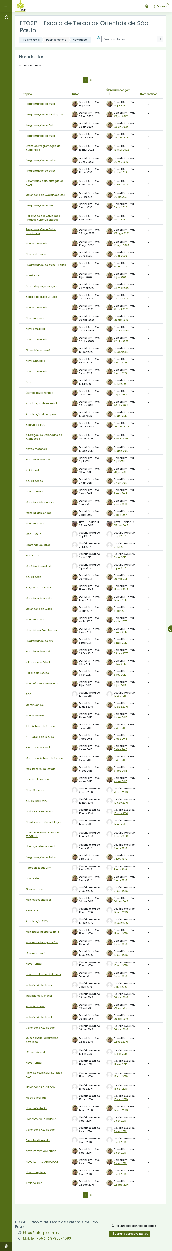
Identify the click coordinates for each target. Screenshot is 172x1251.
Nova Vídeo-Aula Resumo (42, 683)
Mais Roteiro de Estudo (40, 769)
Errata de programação (41, 286)
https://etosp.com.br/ (41, 1232)
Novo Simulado (35, 361)
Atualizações (34, 481)
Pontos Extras (34, 491)
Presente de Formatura (41, 1119)
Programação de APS (40, 205)
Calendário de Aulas (39, 609)
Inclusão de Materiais (39, 985)
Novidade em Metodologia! (43, 822)
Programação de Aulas (41, 104)
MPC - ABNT (33, 534)
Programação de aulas (41, 160)
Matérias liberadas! (38, 566)
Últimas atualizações (39, 393)
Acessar (161, 6)
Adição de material (38, 587)
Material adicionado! (39, 513)
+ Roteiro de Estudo (38, 662)
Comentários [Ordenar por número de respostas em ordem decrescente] (148, 94)
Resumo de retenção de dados (134, 1226)
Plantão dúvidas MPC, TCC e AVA (44, 1074)
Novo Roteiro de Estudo (41, 1151)
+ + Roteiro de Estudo (40, 737)
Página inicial (31, 39)
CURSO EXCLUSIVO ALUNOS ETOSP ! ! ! (42, 834)
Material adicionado (39, 459)
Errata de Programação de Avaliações (43, 148)
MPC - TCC (33, 555)
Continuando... (35, 705)
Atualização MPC (37, 801)
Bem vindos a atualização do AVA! (45, 183)
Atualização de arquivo (41, 414)
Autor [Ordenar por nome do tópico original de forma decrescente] (75, 94)
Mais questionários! (38, 900)
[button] (98, 39)
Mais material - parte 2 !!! (42, 942)
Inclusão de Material (39, 996)
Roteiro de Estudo (37, 673)
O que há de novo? (38, 350)
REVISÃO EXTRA (35, 1006)
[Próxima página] (96, 80)
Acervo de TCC (36, 425)
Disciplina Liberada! (38, 1140)
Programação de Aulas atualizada (41, 231)
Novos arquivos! (36, 1172)
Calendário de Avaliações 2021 (45, 195)
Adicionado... (34, 470)
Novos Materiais (36, 254)
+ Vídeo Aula (34, 1183)
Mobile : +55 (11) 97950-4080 (47, 1238)
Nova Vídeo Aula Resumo (42, 630)
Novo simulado (35, 329)
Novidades (80, 39)
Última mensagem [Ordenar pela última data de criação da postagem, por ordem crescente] (118, 90)
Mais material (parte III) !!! (42, 932)
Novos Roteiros (35, 715)
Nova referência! (36, 1108)
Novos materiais (36, 243)
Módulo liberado (36, 1052)
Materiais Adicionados (40, 502)
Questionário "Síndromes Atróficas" (42, 1039)
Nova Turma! (34, 964)
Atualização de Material (41, 403)
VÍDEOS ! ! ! (32, 910)
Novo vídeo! (33, 878)
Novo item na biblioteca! (42, 1161)
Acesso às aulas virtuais (41, 297)
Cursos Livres (34, 889)
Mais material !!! (36, 953)
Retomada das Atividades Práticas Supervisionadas (43, 217)
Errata (29, 382)
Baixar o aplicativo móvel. (130, 1233)
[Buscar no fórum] (129, 39)
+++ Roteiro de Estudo (40, 726)
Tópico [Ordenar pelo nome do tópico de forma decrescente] (27, 94)
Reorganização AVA (38, 868)
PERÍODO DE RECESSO (39, 811)
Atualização (33, 577)
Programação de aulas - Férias (46, 265)
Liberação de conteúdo (41, 846)
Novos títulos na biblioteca (43, 974)
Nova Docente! (35, 790)
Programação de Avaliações (44, 114)
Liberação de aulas (38, 545)
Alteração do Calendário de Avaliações (44, 437)
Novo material (35, 318)
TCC (29, 694)
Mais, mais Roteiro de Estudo (44, 758)
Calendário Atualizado (40, 1028)
